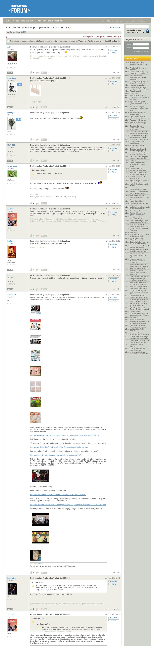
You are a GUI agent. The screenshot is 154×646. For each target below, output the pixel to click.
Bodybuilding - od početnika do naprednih (139, 98)
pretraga (145, 21)
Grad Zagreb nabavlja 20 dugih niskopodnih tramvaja (139, 132)
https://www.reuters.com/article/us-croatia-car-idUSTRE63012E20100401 (58, 495)
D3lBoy (10, 241)
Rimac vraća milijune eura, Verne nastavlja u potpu (139, 221)
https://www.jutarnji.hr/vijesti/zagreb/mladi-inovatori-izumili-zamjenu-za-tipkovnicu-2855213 (64, 435)
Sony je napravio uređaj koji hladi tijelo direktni (139, 349)
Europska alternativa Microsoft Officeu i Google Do (139, 64)
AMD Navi (133, 232)
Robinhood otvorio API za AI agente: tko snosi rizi (139, 246)
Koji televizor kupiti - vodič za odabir (139, 185)
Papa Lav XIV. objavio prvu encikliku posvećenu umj (139, 341)
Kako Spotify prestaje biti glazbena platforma (138, 304)
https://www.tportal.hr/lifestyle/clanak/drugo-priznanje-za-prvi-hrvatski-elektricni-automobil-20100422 (68, 505)
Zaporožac (11, 578)
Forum (16, 21)
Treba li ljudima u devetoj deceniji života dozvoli (138, 123)
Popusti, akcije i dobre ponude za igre (137, 177)
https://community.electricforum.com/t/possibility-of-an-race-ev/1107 (55, 455)
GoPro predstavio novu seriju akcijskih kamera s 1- (139, 188)
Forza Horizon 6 (135, 91)
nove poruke (130, 21)
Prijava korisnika (134, 39)
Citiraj (114, 53)
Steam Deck (134, 274)
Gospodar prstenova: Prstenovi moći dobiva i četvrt (138, 164)
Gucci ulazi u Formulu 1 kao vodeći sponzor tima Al (139, 243)
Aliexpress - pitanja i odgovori (137, 345)
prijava (93, 21)
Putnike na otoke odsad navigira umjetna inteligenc (139, 88)
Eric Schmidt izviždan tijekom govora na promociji (139, 333)
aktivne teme (111, 21)
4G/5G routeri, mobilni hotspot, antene (137, 146)
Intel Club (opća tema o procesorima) (138, 113)
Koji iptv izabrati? (136, 311)
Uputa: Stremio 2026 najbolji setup (137, 142)
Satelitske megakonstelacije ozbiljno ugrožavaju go (139, 153)
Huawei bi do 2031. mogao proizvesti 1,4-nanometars (139, 337)
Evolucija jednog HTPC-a (138, 268)
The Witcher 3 (135, 211)
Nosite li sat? (134, 93)
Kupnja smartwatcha (137, 85)
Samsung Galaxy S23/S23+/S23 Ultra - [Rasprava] (137, 127)
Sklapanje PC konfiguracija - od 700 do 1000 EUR (139, 72)
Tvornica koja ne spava (138, 95)
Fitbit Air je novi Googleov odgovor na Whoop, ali (139, 157)
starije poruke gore (114, 37)
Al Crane (11, 209)
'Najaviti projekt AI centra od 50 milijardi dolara (139, 181)
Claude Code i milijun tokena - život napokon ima (139, 117)
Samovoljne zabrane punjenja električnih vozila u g (139, 197)
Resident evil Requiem (138, 120)
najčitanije (120, 21)
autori (139, 21)
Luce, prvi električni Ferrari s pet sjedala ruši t (139, 217)
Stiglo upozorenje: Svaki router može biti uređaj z (138, 287)
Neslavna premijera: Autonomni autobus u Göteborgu (137, 260)
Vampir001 (11, 295)
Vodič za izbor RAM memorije (137, 330)
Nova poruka (115, 27)
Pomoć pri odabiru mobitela (139, 276)
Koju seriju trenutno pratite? (139, 139)
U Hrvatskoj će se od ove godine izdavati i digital (138, 136)
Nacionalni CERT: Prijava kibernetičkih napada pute (139, 173)
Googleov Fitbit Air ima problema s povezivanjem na (139, 291)
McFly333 (11, 145)
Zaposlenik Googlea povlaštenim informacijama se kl (139, 108)
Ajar (9, 47)
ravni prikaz (101, 37)
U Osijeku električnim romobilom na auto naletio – (139, 353)
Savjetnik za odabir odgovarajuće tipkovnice (138, 271)
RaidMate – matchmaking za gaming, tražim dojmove (139, 314)
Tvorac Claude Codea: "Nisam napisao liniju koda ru (139, 103)
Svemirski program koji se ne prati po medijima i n (139, 283)
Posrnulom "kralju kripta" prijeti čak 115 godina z (99, 41)
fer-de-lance (12, 166)
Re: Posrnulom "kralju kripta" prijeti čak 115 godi (50, 78)
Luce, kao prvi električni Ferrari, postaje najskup (138, 326)
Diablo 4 (133, 160)
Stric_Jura (11, 78)
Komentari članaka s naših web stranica (54, 21)
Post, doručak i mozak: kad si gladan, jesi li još (139, 235)
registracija (101, 21)
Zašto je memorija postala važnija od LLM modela (139, 250)
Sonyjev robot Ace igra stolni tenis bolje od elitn (138, 279)
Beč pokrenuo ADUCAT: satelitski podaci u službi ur (139, 296)
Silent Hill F (134, 317)
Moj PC (10, 72)
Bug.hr (8, 21)
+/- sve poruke (88, 37)
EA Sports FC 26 (136, 168)
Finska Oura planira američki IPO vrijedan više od (139, 255)
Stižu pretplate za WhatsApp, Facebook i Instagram (138, 77)
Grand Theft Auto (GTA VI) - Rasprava (139, 229)
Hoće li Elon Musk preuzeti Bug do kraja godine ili (139, 82)
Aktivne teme (132, 58)
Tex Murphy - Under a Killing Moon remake (137, 239)
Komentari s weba (28, 21)
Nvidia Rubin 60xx (136, 201)
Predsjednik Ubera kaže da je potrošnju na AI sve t (139, 322)
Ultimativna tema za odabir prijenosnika (139, 204)
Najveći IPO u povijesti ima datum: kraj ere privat (139, 192)
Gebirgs (10, 113)
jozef (9, 275)
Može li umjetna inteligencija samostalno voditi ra (140, 208)
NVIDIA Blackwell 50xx (138, 170)
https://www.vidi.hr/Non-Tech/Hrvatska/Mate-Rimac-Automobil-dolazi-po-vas (59, 447)
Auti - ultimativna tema (137, 319)
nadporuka (115, 107)
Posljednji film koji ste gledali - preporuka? (137, 214)
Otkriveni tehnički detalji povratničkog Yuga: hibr (138, 150)
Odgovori (113, 50)
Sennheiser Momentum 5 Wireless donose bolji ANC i (139, 265)
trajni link (116, 72)
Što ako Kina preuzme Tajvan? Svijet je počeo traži (139, 308)
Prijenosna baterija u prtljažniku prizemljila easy (139, 225)
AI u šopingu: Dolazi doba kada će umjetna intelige (139, 300)
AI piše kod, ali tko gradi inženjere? (138, 69)
